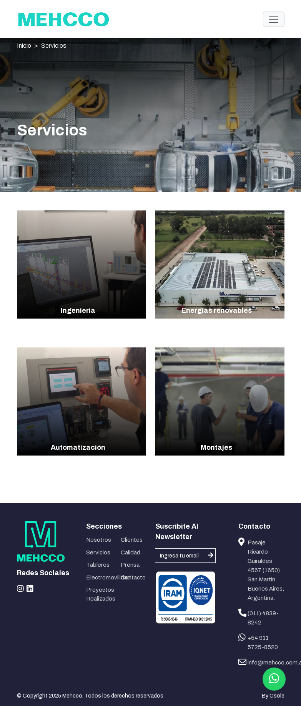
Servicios (54, 45)
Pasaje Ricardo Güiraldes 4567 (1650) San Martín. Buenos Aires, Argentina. (266, 570)
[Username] (185, 555)
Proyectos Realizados (98, 594)
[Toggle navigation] (273, 19)
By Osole (273, 696)
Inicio (24, 45)
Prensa (130, 565)
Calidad (130, 552)
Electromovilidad (98, 577)
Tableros (98, 565)
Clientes (132, 540)
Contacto (133, 577)
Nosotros (98, 540)
